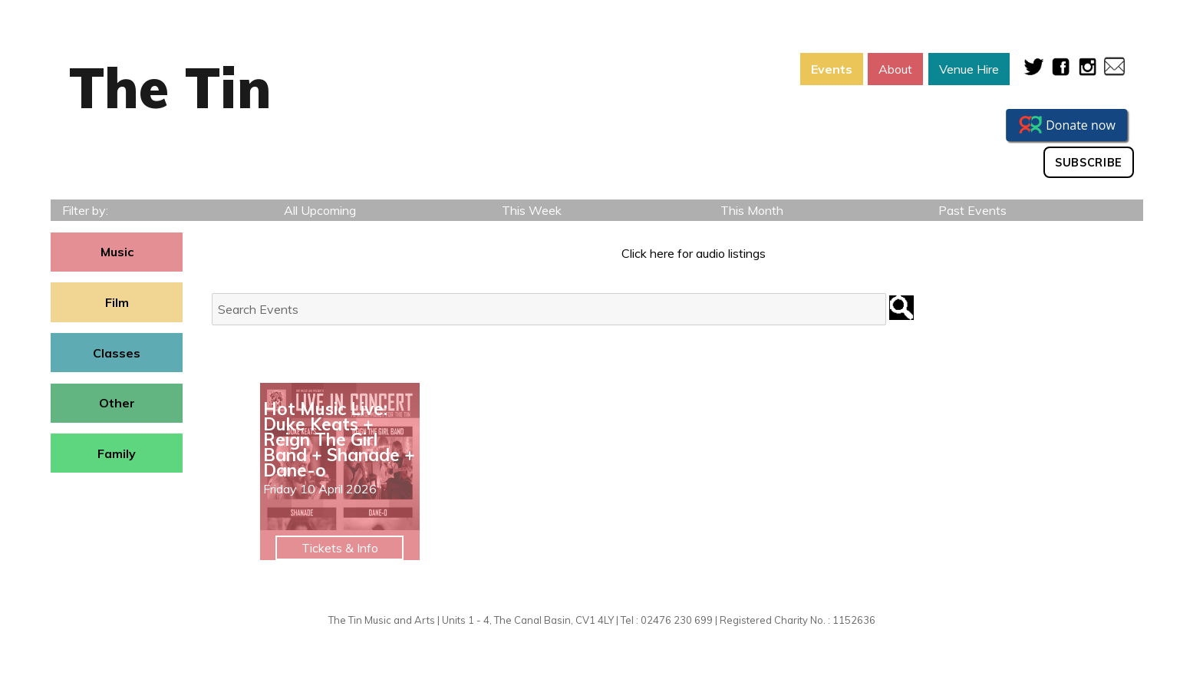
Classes (116, 353)
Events (831, 69)
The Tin (170, 87)
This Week (532, 210)
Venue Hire (969, 69)
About (895, 69)
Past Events (972, 210)
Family (116, 453)
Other (117, 402)
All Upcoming (320, 210)
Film (117, 302)
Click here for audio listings (693, 253)
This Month (751, 210)
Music (117, 251)
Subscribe (1088, 163)
